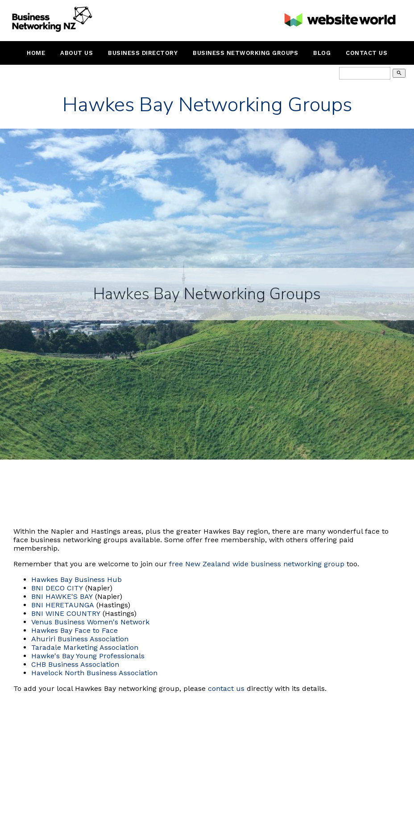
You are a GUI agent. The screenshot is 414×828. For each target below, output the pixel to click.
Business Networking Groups (245, 53)
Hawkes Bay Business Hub (76, 579)
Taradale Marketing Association (84, 647)
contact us (226, 688)
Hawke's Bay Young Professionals (88, 656)
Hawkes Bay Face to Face (74, 630)
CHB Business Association (75, 664)
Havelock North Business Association (94, 673)
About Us (76, 53)
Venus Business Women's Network (90, 622)
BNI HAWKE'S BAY (62, 596)
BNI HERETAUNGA (62, 605)
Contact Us (366, 53)
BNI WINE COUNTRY (65, 613)
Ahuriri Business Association (79, 639)
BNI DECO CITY (57, 588)
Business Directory (143, 53)
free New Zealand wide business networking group (256, 564)
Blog (322, 53)
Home (36, 53)
